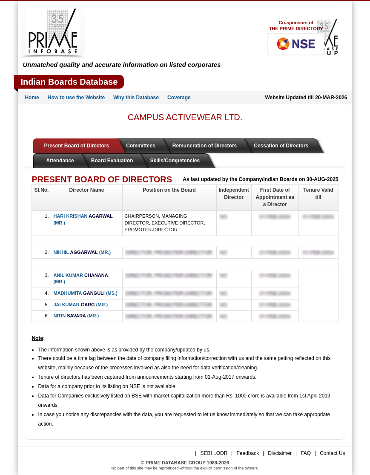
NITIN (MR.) (76, 315)
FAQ (306, 453)
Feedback (247, 453)
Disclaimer (280, 453)
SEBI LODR (213, 453)
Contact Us (332, 453)
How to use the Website (76, 98)
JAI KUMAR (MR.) (80, 304)
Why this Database (136, 98)
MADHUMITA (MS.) (85, 293)
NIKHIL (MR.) (82, 252)
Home (32, 98)
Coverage (179, 98)
